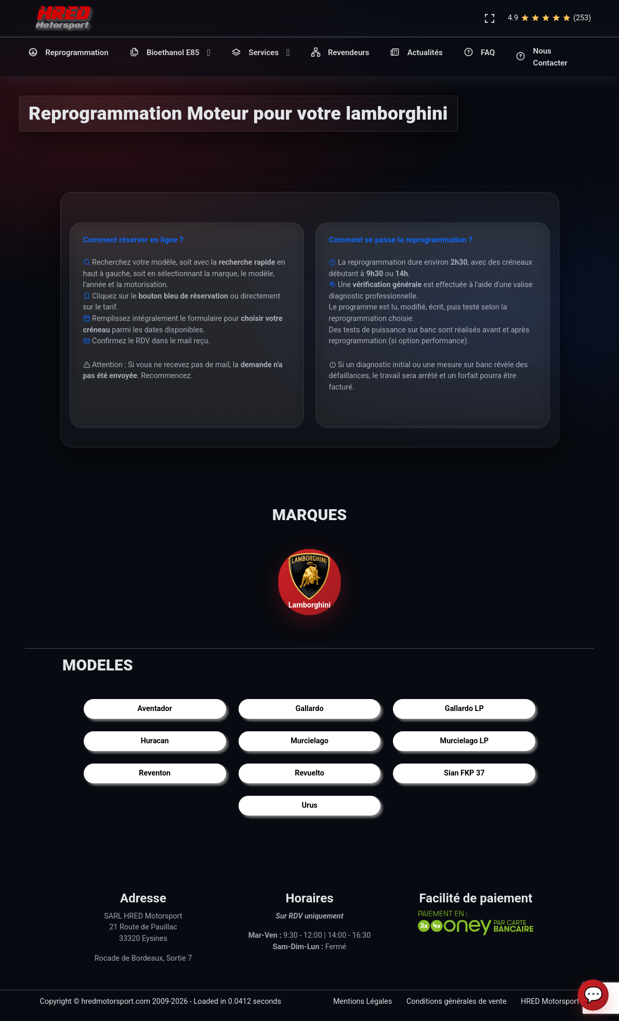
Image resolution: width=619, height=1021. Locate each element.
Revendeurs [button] (340, 52)
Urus (309, 806)
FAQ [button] (479, 52)
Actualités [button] (416, 52)
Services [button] (260, 52)
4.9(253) (549, 18)
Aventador (155, 709)
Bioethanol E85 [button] (169, 52)
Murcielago (309, 741)
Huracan (155, 741)
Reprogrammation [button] (68, 52)
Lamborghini (309, 581)
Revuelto (309, 773)
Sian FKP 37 (464, 773)
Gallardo (309, 709)
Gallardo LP (464, 709)
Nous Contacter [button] (542, 57)
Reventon (154, 773)
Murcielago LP (464, 741)
